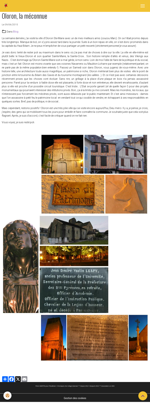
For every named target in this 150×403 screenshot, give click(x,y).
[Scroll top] (142, 395)
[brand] (6, 6)
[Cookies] (8, 396)
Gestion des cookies (75, 398)
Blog (15, 31)
